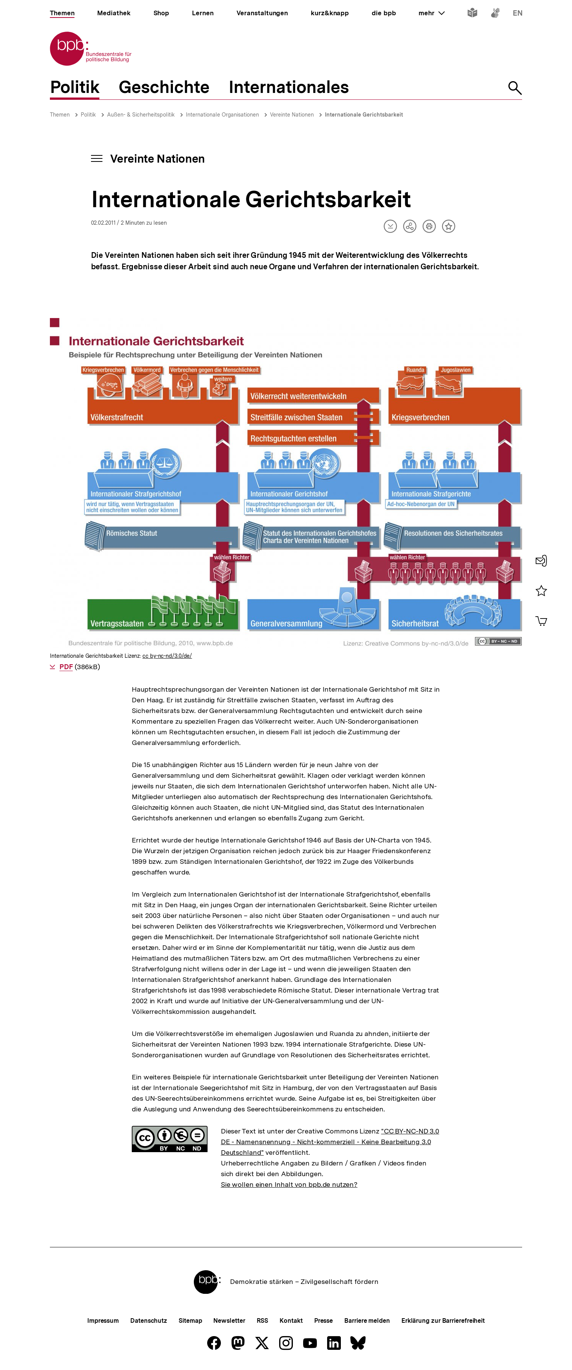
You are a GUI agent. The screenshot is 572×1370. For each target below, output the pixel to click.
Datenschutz (148, 1320)
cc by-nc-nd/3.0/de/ (167, 656)
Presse (323, 1320)
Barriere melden (367, 1320)
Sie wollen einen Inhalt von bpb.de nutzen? (289, 1184)
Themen (60, 115)
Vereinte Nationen (292, 115)
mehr (431, 13)
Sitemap (190, 1320)
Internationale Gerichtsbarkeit (364, 115)
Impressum (103, 1320)
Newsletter (229, 1320)
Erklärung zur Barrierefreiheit (443, 1320)
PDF (66, 667)
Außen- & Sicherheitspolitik (141, 115)
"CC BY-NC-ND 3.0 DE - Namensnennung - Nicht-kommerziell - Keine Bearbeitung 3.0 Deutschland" (330, 1141)
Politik (88, 115)
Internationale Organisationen (222, 115)
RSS (262, 1320)
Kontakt (291, 1320)
